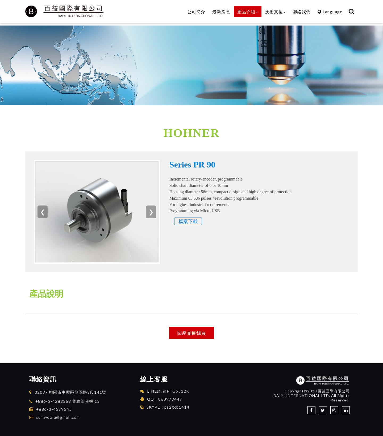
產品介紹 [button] (247, 11)
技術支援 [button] (275, 11)
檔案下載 (188, 221)
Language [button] (330, 11)
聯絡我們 (302, 11)
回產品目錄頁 (191, 333)
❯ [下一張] (151, 211)
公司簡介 (196, 11)
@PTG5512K (176, 391)
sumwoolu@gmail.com (58, 417)
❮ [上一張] (42, 211)
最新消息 (221, 11)
